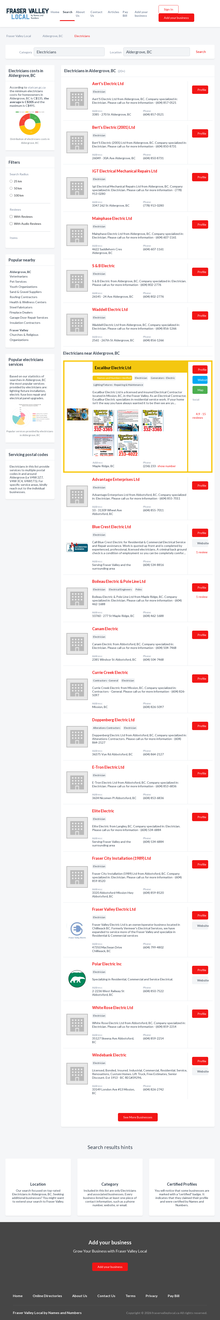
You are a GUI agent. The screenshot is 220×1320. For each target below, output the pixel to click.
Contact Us (96, 13)
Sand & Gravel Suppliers (26, 292)
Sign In (168, 9)
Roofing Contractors (23, 297)
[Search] (200, 51)
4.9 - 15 (199, 415)
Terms (130, 1296)
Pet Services (18, 281)
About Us (80, 13)
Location (116, 52)
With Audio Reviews (27, 223)
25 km (18, 181)
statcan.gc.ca (37, 87)
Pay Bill (125, 13)
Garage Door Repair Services (29, 317)
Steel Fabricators (21, 307)
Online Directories (47, 1296)
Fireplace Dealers (21, 312)
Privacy (152, 1296)
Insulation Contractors (25, 322)
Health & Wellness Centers (28, 302)
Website (203, 380)
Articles (113, 12)
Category (25, 52)
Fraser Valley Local (18, 36)
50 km (18, 188)
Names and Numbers (65, 1313)
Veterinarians (19, 276)
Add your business (141, 13)
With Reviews (23, 216)
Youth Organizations (23, 286)
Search (67, 12)
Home (55, 12)
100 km (19, 195)
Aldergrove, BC (53, 36)
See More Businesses (137, 1117)
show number (166, 466)
